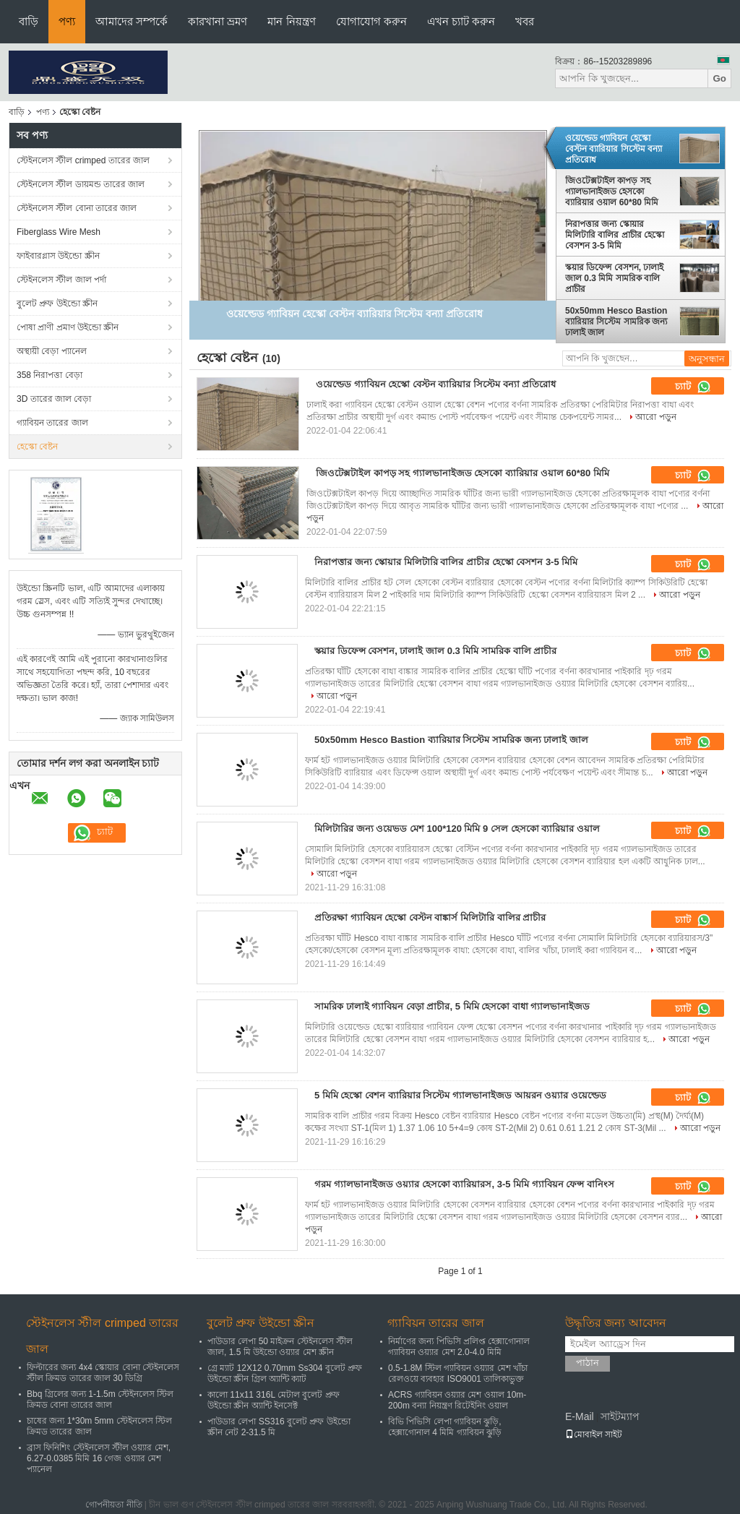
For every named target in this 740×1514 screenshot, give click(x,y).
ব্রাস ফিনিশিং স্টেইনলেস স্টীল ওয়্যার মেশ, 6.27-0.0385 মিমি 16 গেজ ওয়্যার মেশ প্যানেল (99, 1458)
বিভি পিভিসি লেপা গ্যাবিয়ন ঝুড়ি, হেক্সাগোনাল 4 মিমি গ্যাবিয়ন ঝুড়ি (445, 1426)
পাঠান (587, 1362)
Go (719, 78)
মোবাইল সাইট (593, 1434)
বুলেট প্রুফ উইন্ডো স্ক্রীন (57, 303)
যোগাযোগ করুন (371, 21)
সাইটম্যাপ (620, 1416)
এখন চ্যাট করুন (461, 21)
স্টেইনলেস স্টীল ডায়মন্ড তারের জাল (81, 184)
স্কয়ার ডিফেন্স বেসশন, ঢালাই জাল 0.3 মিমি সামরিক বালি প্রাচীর (614, 278)
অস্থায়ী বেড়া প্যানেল (52, 351)
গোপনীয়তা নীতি (113, 1505)
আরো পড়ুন (655, 417)
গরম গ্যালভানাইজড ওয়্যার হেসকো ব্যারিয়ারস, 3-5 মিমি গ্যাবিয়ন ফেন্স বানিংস (464, 1184)
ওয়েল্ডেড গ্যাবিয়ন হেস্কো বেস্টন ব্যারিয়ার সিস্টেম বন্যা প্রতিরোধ (613, 149)
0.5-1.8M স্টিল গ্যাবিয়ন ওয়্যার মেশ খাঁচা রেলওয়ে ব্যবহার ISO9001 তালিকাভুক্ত (458, 1373)
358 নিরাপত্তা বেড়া (49, 375)
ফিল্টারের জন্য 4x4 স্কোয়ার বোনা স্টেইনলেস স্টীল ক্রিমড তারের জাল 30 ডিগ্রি (103, 1372)
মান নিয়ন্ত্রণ (291, 21)
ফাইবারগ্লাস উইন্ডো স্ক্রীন (58, 256)
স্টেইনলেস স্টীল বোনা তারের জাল (77, 208)
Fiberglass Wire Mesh (58, 232)
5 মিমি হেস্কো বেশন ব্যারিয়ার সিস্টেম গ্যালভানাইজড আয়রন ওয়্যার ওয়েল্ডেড (460, 1095)
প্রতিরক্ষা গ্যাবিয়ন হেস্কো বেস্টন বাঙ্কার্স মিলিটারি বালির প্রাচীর (430, 917)
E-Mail (579, 1416)
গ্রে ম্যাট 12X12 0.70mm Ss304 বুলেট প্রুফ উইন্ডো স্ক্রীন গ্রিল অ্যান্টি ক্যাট (284, 1373)
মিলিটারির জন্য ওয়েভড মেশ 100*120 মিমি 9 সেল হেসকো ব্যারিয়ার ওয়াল (457, 828)
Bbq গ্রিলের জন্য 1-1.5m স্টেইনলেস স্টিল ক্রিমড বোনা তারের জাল (100, 1399)
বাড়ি (28, 21)
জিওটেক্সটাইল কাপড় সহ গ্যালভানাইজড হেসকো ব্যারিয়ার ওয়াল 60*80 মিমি (611, 191)
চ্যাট (693, 386)
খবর (524, 21)
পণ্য (67, 21)
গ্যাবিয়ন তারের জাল (52, 423)
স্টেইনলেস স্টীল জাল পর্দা (61, 280)
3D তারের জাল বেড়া (54, 399)
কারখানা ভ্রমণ (217, 21)
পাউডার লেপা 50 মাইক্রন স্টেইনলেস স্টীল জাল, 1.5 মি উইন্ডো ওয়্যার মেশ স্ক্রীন (280, 1346)
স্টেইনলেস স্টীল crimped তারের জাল (83, 160)
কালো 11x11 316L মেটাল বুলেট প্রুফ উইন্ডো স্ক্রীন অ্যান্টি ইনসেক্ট (273, 1400)
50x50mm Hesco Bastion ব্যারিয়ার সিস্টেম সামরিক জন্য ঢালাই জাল (616, 321)
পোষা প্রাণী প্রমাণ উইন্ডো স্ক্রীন (68, 327)
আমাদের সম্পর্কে (131, 21)
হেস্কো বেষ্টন (37, 447)
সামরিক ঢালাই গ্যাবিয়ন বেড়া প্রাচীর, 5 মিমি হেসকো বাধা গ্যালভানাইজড (452, 1006)
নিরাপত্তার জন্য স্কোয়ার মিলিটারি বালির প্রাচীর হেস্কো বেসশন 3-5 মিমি (614, 235)
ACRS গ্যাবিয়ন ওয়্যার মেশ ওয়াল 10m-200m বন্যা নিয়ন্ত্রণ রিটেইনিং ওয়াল (457, 1400)
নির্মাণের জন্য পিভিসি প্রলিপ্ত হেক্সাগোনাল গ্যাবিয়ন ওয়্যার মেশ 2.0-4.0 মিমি (459, 1346)
